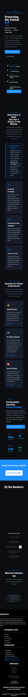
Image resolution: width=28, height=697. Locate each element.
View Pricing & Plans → (16, 426)
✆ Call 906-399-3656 (14, 91)
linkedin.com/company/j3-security (12, 660)
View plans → (10, 323)
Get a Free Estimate (12, 51)
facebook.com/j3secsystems (11, 657)
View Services (11, 56)
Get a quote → (11, 354)
